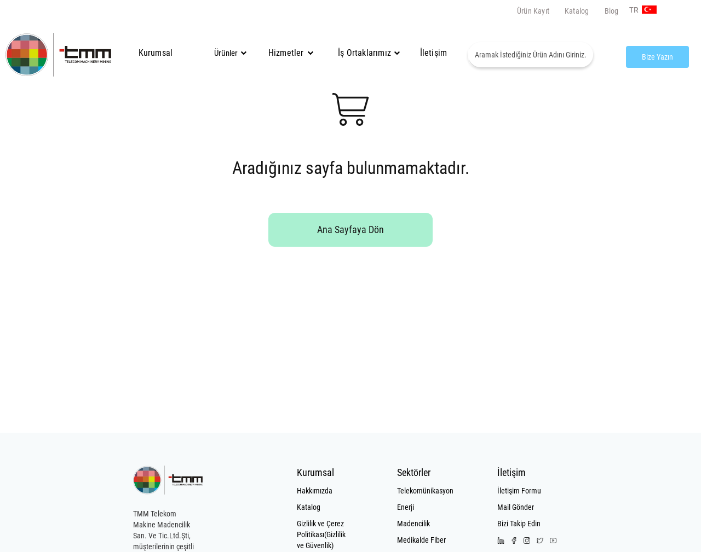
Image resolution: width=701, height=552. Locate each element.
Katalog (577, 11)
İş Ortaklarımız (364, 53)
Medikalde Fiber (421, 540)
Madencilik (413, 523)
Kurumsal (156, 53)
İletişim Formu (519, 490)
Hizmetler (290, 53)
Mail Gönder (515, 507)
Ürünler (226, 53)
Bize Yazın (657, 57)
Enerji (405, 507)
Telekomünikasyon (423, 490)
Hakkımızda (314, 490)
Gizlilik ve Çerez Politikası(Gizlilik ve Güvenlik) (321, 534)
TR (632, 10)
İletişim (433, 53)
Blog (612, 11)
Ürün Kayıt (533, 11)
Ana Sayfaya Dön (350, 229)
